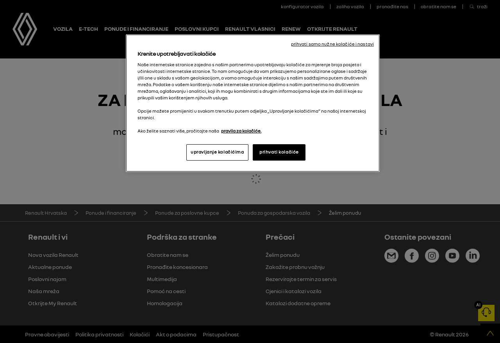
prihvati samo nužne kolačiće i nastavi (332, 44)
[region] (253, 103)
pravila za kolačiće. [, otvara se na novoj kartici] (241, 131)
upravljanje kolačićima (217, 152)
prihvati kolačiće (279, 152)
